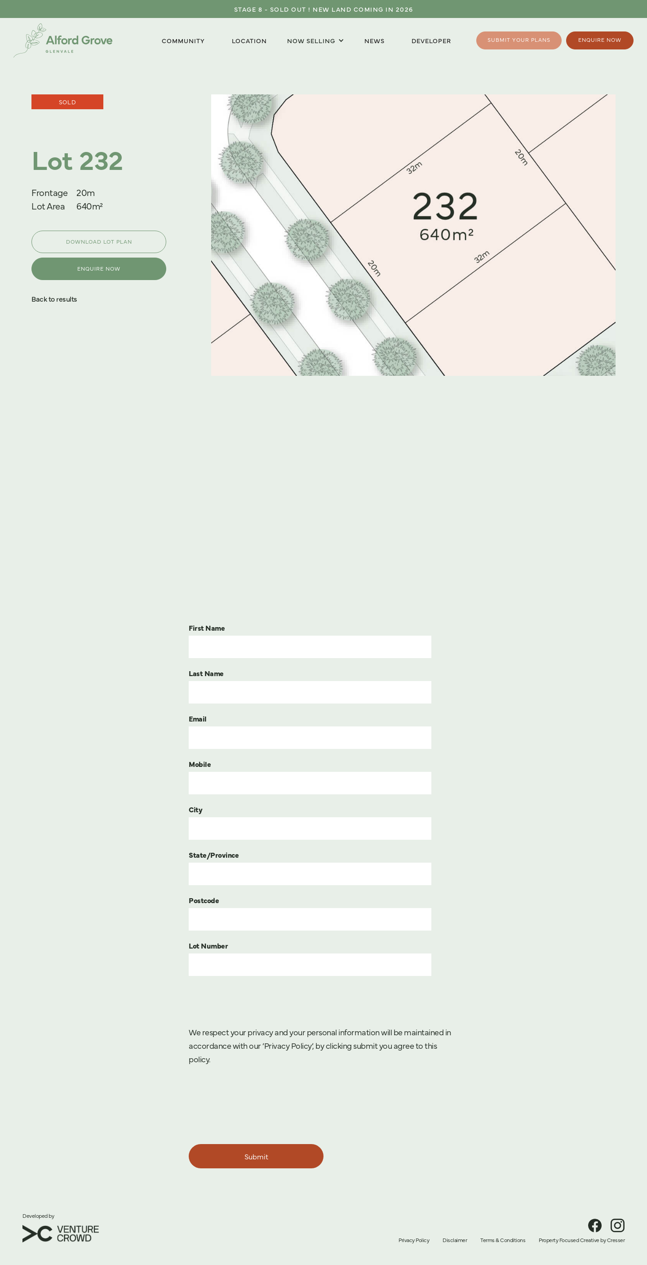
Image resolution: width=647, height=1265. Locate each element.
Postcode (204, 900)
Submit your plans (518, 39)
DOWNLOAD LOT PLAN (99, 241)
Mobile (200, 764)
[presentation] (257, 1105)
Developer (431, 40)
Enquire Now (599, 39)
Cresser (616, 1239)
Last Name (206, 673)
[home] (62, 40)
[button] (315, 40)
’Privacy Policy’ (287, 1045)
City (195, 809)
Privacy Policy (414, 1239)
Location (249, 40)
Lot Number (208, 945)
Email (198, 718)
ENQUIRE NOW (98, 268)
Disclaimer (455, 1239)
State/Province (214, 855)
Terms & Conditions (502, 1239)
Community (183, 40)
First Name (207, 627)
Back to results (54, 298)
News (374, 40)
